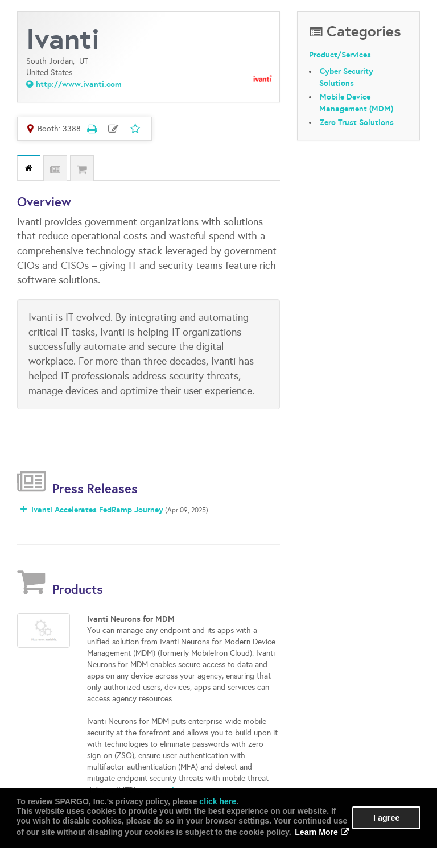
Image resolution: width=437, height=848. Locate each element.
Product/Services (340, 55)
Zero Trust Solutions (357, 122)
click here (217, 801)
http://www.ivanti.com (79, 84)
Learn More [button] (316, 832)
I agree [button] (386, 817)
